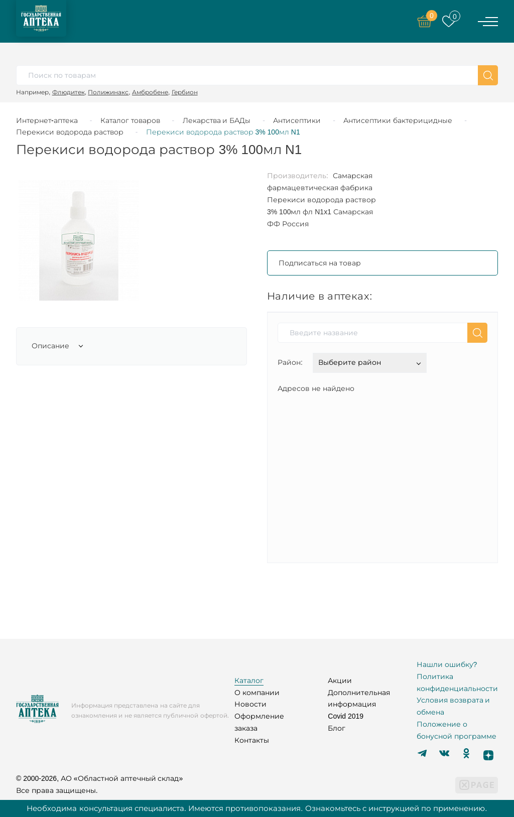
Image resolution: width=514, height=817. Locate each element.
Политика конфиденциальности (457, 682)
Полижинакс (108, 92)
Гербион (185, 92)
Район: (290, 362)
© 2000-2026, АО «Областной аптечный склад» (99, 778)
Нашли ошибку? (447, 664)
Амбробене (150, 92)
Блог (336, 728)
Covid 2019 (345, 716)
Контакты (251, 740)
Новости (250, 704)
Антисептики (297, 120)
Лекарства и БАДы (217, 120)
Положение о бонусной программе (456, 730)
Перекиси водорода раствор (69, 132)
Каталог (249, 680)
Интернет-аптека (47, 120)
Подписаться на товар (320, 262)
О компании (257, 692)
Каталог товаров (130, 120)
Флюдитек (68, 92)
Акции (340, 680)
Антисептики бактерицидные (397, 120)
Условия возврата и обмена (453, 706)
